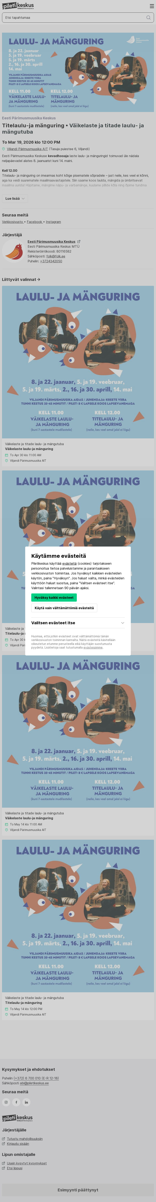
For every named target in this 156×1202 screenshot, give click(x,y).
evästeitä (69, 563)
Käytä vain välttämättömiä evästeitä (64, 608)
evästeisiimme (93, 647)
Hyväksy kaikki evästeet (54, 597)
